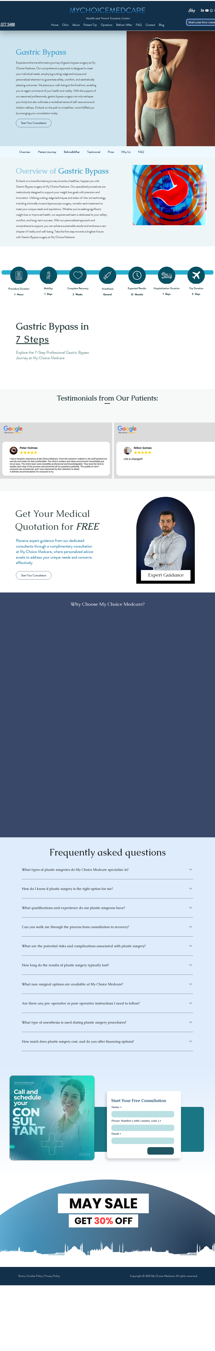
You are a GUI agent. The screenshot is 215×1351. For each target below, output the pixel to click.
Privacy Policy (52, 1276)
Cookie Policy (35, 1276)
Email (115, 1133)
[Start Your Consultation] (33, 123)
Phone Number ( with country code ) (135, 1120)
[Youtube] (207, 10)
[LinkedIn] (202, 10)
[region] (165, 543)
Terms (21, 1276)
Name (115, 1107)
